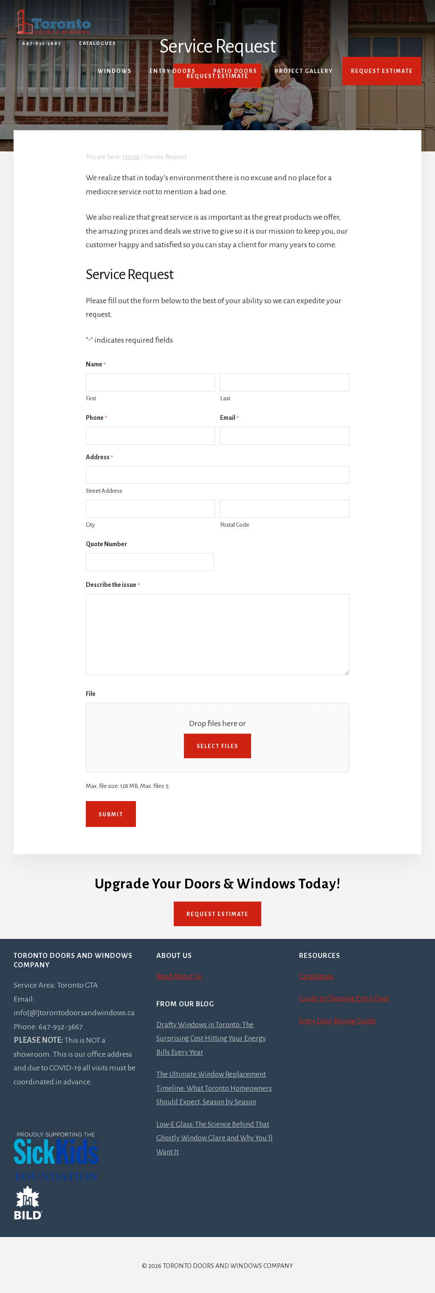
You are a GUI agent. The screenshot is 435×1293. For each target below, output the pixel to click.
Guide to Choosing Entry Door (347, 996)
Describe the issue (113, 585)
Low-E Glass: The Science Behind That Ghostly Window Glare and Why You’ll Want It (216, 1150)
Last (225, 398)
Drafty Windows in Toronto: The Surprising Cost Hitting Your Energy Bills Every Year (214, 1037)
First (91, 398)
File (91, 693)
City (90, 525)
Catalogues (97, 43)
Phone (96, 418)
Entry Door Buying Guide (340, 1019)
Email (229, 418)
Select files (217, 746)
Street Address (104, 491)
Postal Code (234, 525)
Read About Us (180, 974)
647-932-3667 (41, 43)
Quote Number (106, 544)
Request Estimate (217, 913)
